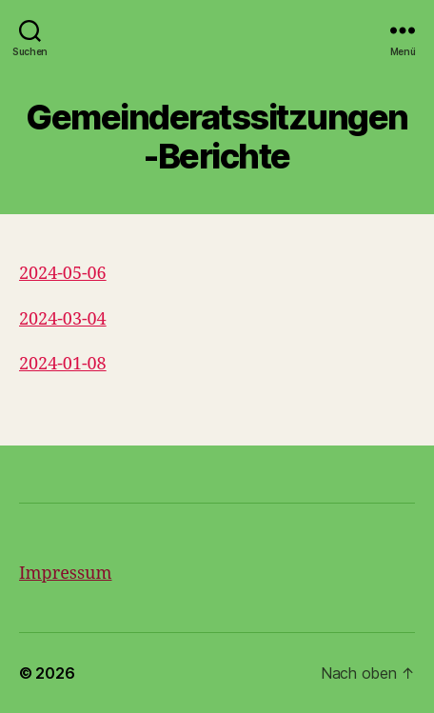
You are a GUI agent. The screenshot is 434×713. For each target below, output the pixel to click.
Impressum (65, 573)
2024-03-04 (63, 319)
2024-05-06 (63, 274)
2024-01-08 (63, 364)
